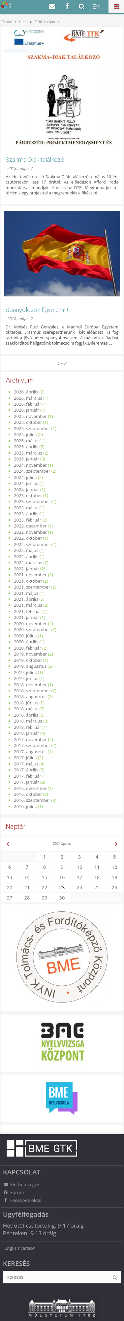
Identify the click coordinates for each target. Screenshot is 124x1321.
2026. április (26, 392)
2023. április (26, 514)
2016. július (25, 806)
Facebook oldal (22, 1200)
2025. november (30, 416)
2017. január (26, 782)
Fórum (13, 1192)
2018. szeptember (32, 691)
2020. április (26, 642)
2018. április (26, 715)
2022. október (28, 538)
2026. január (26, 410)
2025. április (26, 447)
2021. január (26, 617)
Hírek (23, 22)
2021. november (30, 575)
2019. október (28, 660)
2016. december (30, 788)
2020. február (27, 648)
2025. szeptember (32, 428)
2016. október (28, 794)
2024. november (30, 465)
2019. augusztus (30, 666)
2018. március (28, 721)
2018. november (30, 685)
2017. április (26, 770)
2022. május (26, 550)
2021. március (28, 605)
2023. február (27, 520)
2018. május (26, 709)
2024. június (26, 483)
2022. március (28, 562)
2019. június (26, 678)
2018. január (26, 733)
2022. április (26, 556)
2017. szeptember (32, 745)
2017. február (27, 776)
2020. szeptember (32, 629)
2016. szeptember (32, 800)
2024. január (26, 489)
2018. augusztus (30, 696)
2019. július (25, 672)
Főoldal (6, 22)
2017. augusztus (30, 752)
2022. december (30, 526)
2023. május (26, 508)
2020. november (30, 624)
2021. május (26, 593)
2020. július (25, 636)
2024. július (25, 477)
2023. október (28, 495)
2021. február (27, 611)
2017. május (26, 764)
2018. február (27, 727)
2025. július (25, 434)
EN (96, 6)
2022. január (26, 569)
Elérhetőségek (21, 1184)
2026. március (28, 398)
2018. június (26, 703)
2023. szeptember (32, 501)
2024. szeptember (32, 471)
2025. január (26, 459)
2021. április (26, 599)
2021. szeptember (32, 587)
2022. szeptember (32, 544)
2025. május (26, 441)
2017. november (30, 739)
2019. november (30, 654)
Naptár (15, 826)
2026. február (27, 404)
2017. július (25, 758)
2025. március (28, 453)
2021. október (28, 581)
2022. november (30, 532)
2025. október (28, 422)
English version (20, 1248)
